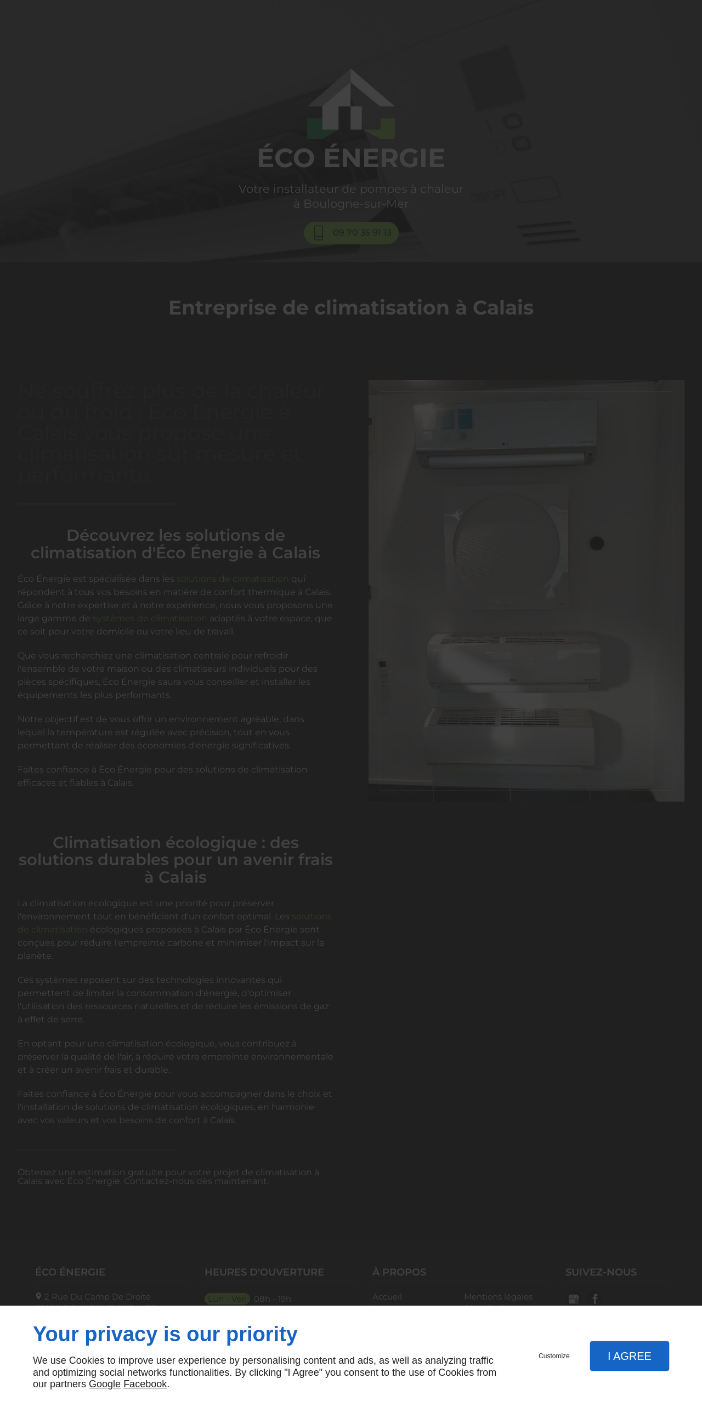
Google (105, 1384)
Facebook (145, 1384)
